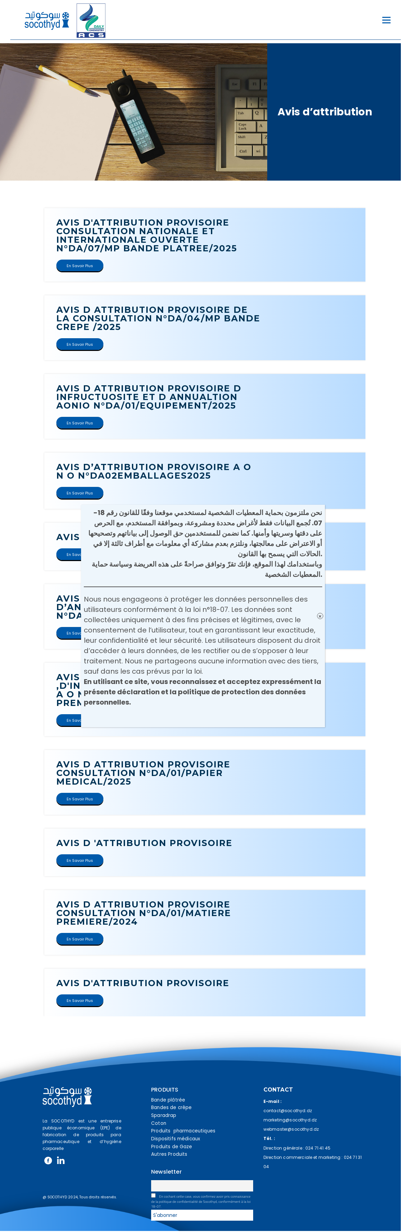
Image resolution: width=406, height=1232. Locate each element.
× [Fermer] (320, 616)
